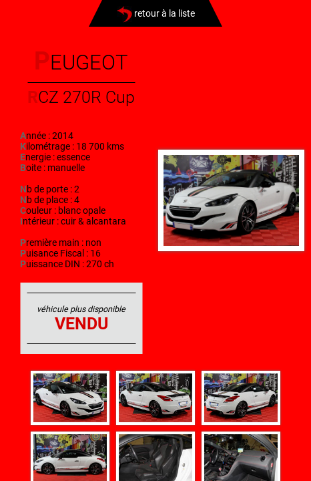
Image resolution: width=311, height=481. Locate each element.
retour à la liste (156, 13)
